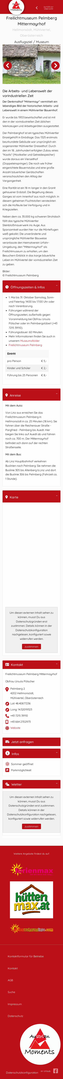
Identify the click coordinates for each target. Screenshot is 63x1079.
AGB (10, 980)
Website (15, 727)
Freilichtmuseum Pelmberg (25, 345)
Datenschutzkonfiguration (22, 1072)
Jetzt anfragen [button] (19, 742)
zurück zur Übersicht (48, 7)
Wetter (13, 784)
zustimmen (31, 646)
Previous (7, 65)
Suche (11, 992)
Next (55, 65)
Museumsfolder (30, 340)
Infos (12, 753)
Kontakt (14, 665)
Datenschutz (15, 1016)
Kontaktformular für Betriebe (26, 956)
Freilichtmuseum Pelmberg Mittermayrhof (31, 26)
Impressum (15, 1004)
